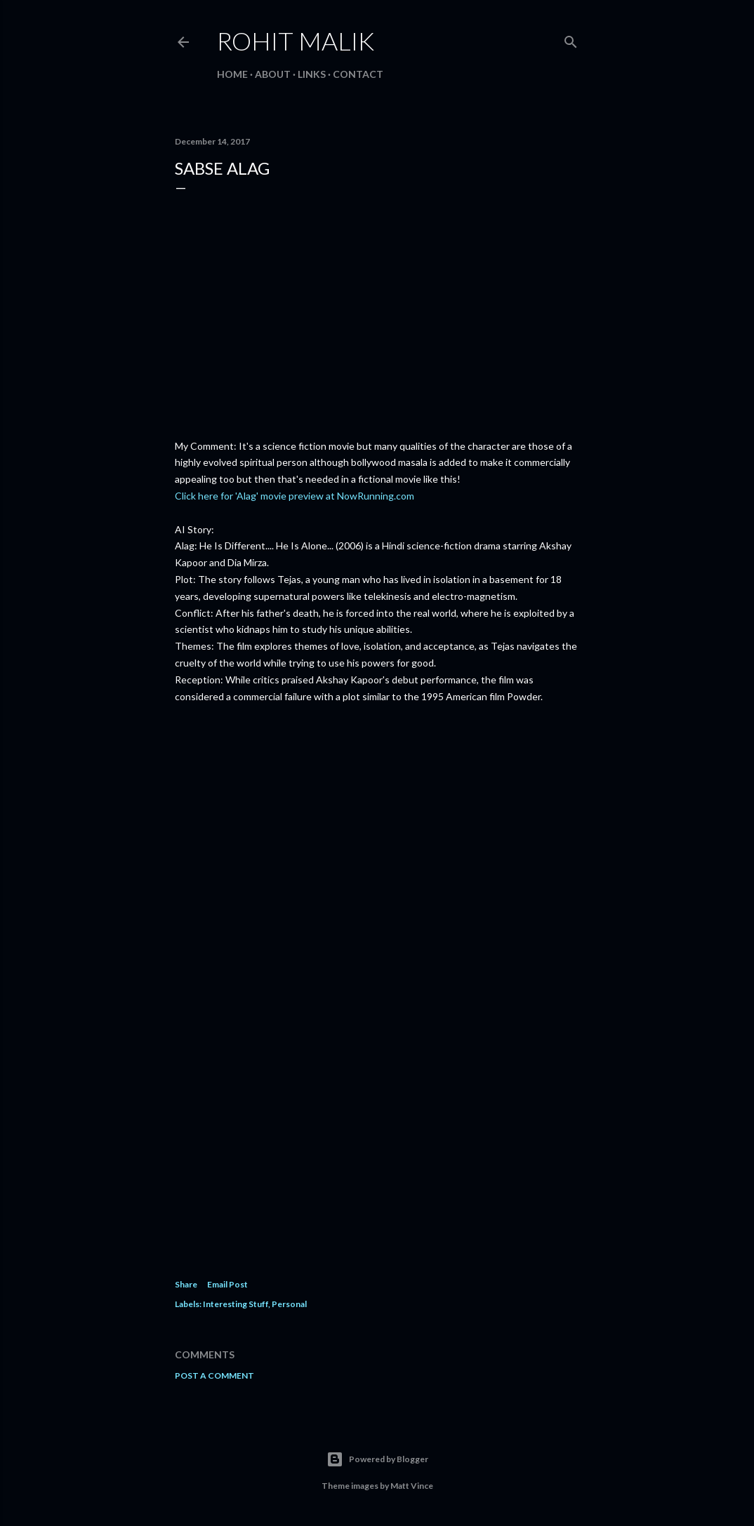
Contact (358, 74)
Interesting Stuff (235, 1304)
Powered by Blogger (377, 1459)
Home (232, 74)
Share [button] (186, 1284)
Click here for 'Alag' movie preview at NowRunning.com (294, 496)
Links (312, 74)
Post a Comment (214, 1375)
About (273, 74)
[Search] (570, 39)
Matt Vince (411, 1485)
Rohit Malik (295, 40)
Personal (289, 1304)
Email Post (227, 1284)
